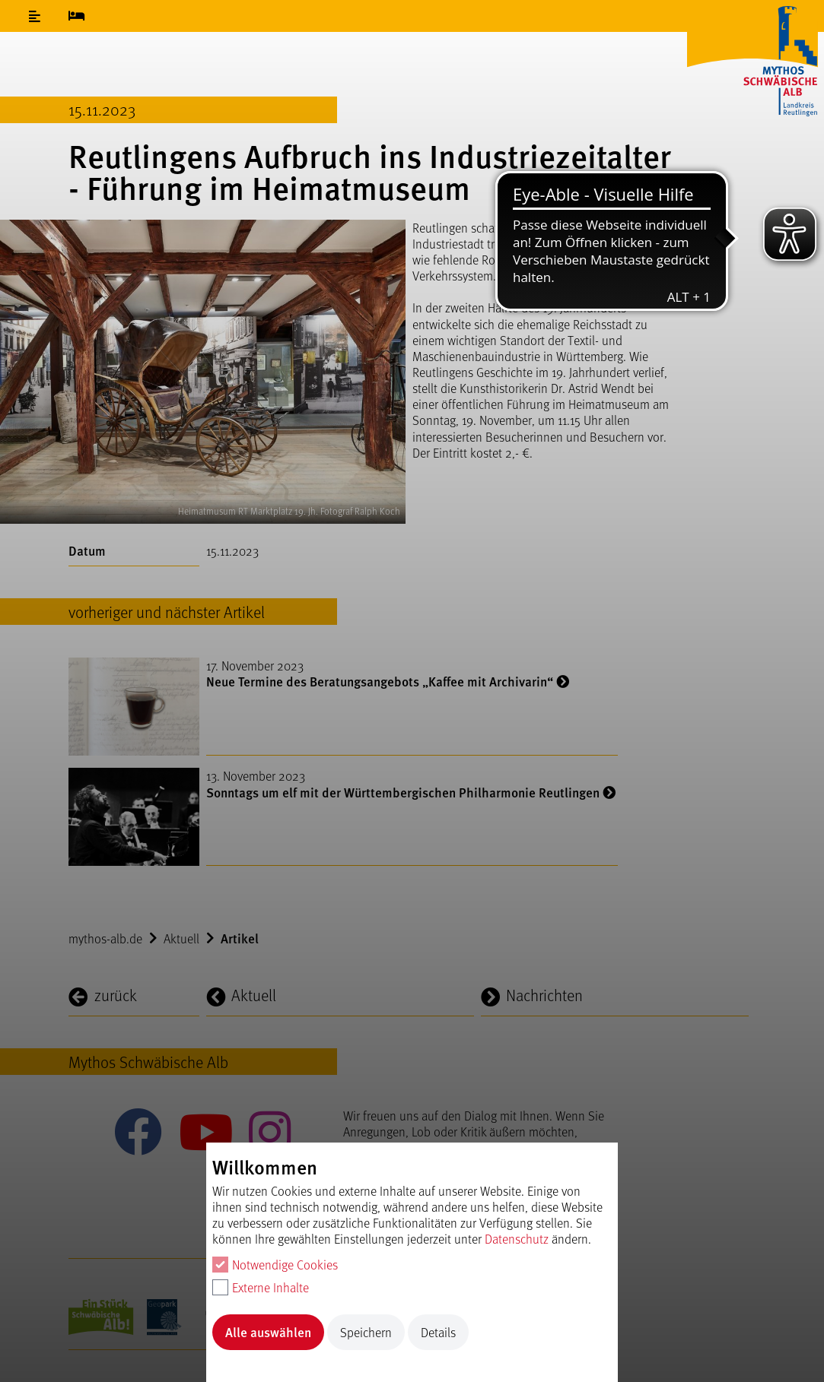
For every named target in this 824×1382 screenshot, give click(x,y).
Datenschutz (517, 1238)
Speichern (366, 1332)
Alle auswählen (268, 1332)
